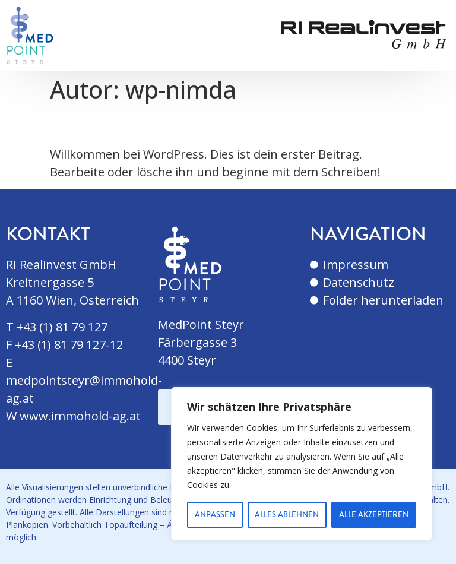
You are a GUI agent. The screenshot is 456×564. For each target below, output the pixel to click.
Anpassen (215, 514)
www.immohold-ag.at (80, 416)
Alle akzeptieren (373, 514)
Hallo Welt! (109, 124)
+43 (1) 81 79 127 (62, 327)
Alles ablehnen (287, 514)
